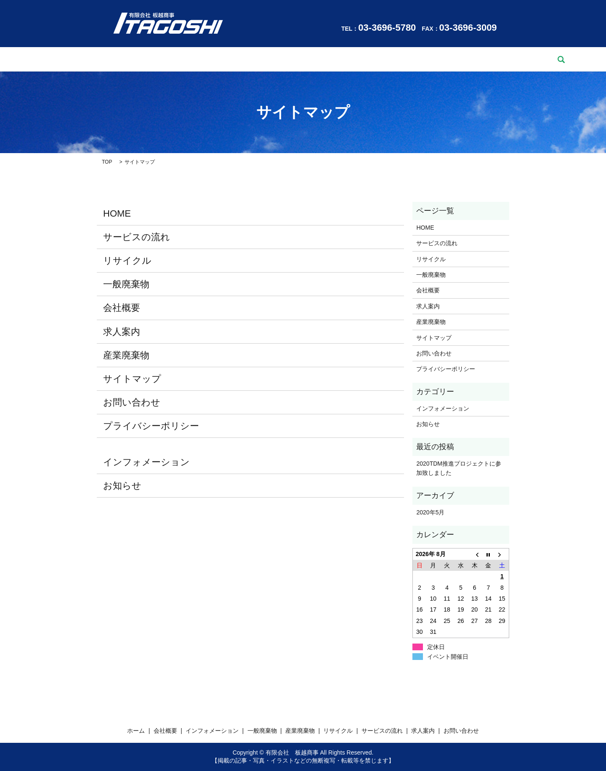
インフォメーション (187, 59)
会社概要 (135, 59)
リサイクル (330, 59)
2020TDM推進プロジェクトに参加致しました (458, 468)
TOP (107, 162)
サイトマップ (132, 379)
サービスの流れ (379, 59)
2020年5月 (430, 512)
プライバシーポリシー (151, 426)
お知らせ (122, 485)
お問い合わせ (470, 59)
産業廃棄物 (286, 59)
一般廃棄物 (243, 59)
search (508, 59)
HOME (117, 213)
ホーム (100, 59)
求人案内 (426, 59)
